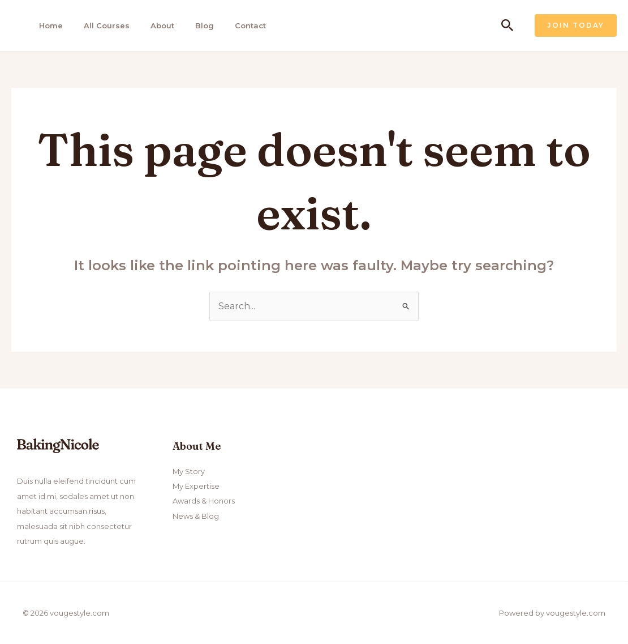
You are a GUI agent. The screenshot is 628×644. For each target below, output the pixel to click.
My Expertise (196, 486)
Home (51, 25)
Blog (204, 25)
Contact (250, 25)
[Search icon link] (507, 25)
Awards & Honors (204, 500)
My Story (189, 471)
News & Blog (196, 516)
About (162, 25)
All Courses (107, 25)
